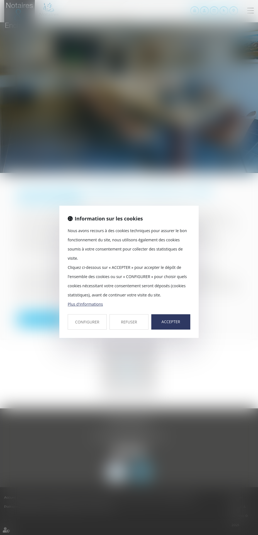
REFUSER (129, 322)
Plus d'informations (85, 304)
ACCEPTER (171, 321)
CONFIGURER (87, 322)
